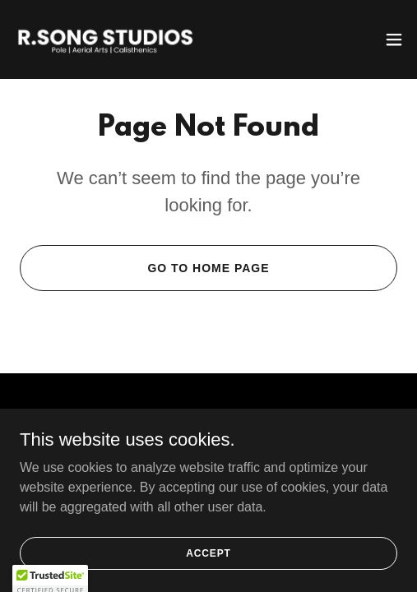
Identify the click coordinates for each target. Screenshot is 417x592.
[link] (105, 39)
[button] (394, 39)
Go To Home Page (208, 268)
